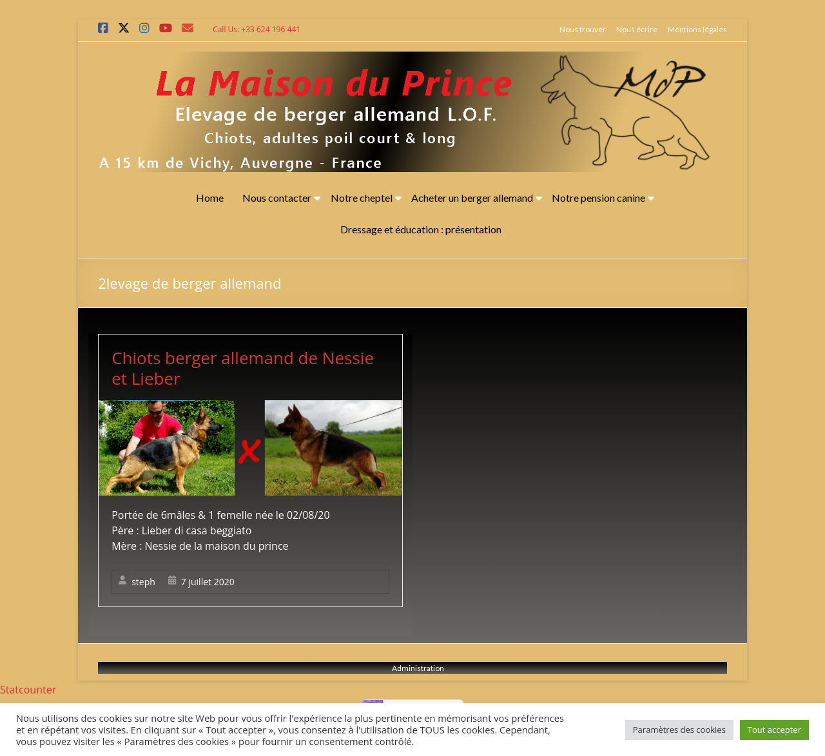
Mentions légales (697, 29)
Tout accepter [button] (774, 729)
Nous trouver (582, 29)
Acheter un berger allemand (472, 197)
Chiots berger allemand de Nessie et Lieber (243, 368)
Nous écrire (636, 29)
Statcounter (28, 690)
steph (143, 582)
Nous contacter (276, 197)
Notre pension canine (598, 197)
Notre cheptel (362, 197)
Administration (418, 668)
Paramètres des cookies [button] (679, 729)
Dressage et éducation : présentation (420, 229)
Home (210, 197)
